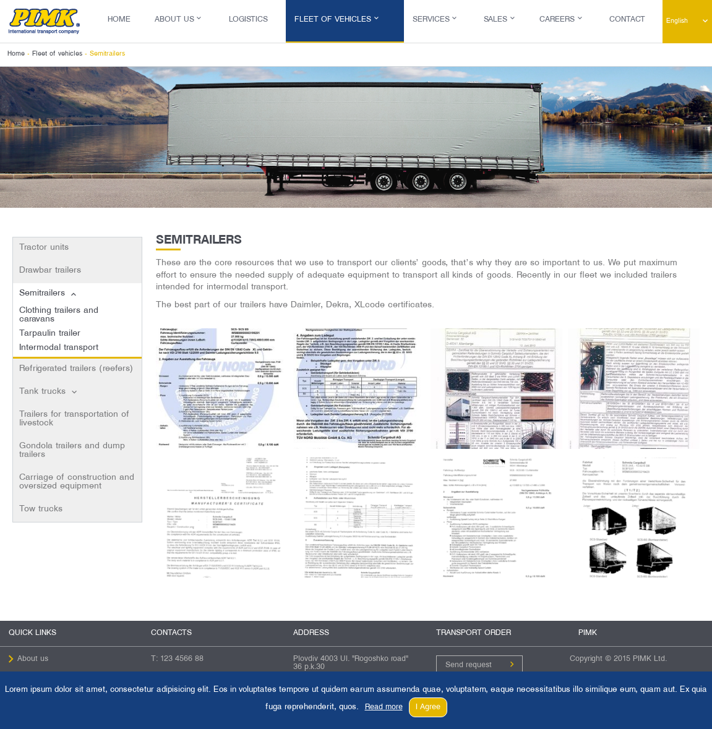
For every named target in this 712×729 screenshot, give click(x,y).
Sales (495, 19)
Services (431, 19)
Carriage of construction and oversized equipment (76, 482)
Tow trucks (40, 509)
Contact (627, 19)
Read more (384, 707)
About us (174, 19)
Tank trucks (42, 392)
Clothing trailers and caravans (58, 315)
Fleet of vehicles (332, 19)
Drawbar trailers (50, 270)
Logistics (248, 19)
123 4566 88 (182, 659)
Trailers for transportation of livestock (74, 419)
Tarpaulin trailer (49, 334)
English (677, 21)
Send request (468, 665)
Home (119, 19)
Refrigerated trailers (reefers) (76, 369)
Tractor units (44, 248)
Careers (557, 19)
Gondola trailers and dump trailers (72, 450)
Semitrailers (42, 293)
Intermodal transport (58, 348)
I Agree (428, 707)
